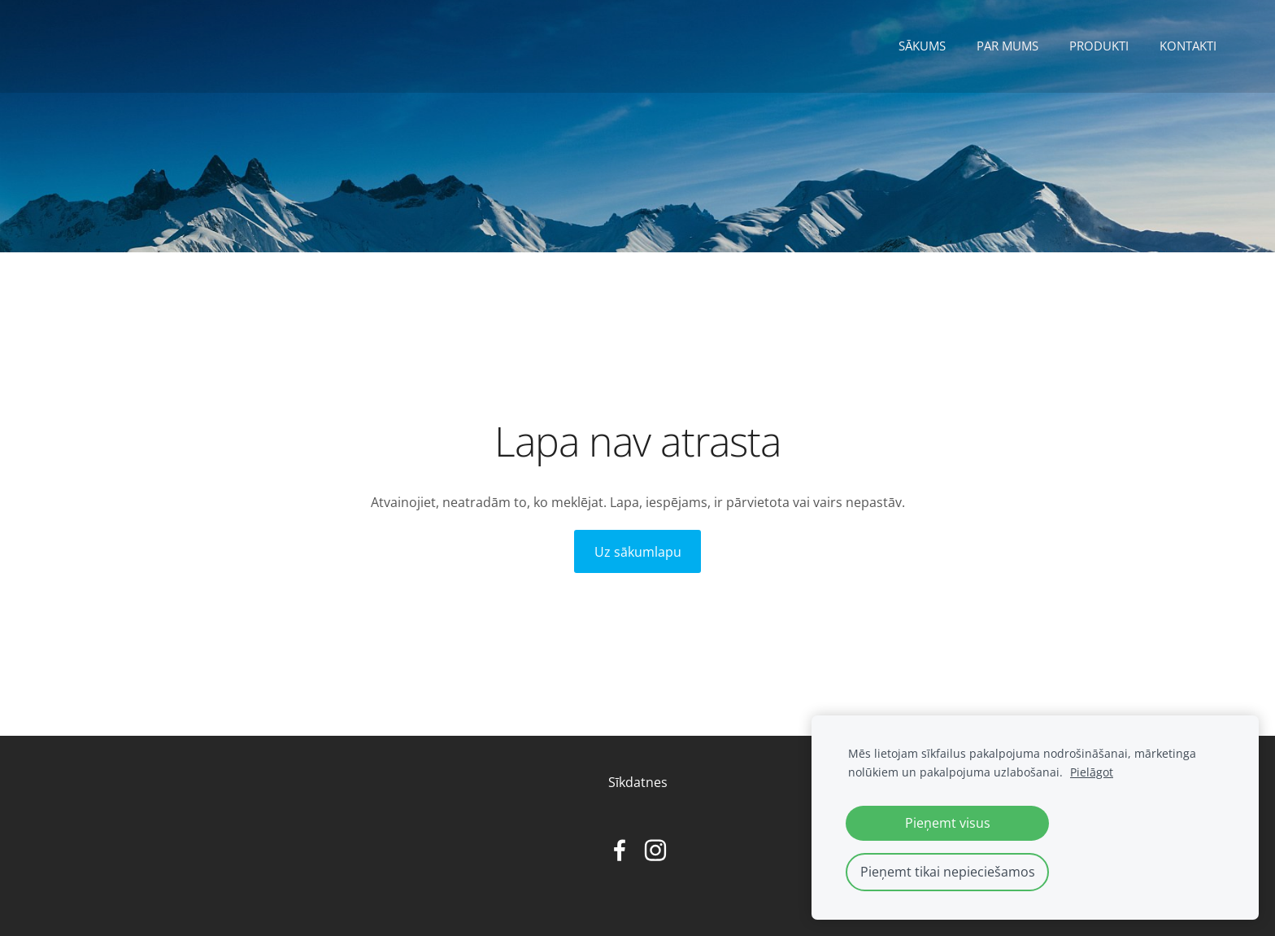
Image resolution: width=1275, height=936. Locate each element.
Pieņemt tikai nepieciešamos (947, 872)
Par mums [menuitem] (1007, 45)
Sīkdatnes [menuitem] (638, 782)
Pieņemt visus (947, 823)
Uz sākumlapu (637, 552)
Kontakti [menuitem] (1188, 45)
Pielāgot (1091, 772)
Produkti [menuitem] (1099, 45)
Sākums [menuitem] (922, 45)
